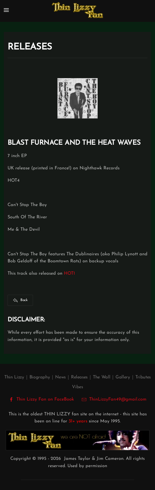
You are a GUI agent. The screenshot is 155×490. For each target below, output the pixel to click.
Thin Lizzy (14, 377)
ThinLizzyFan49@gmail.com (117, 399)
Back (20, 300)
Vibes (77, 387)
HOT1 (69, 273)
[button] (6, 10)
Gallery (122, 377)
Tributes (143, 377)
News (60, 377)
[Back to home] (77, 10)
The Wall (101, 377)
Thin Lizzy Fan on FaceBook (41, 399)
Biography (39, 377)
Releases (79, 377)
